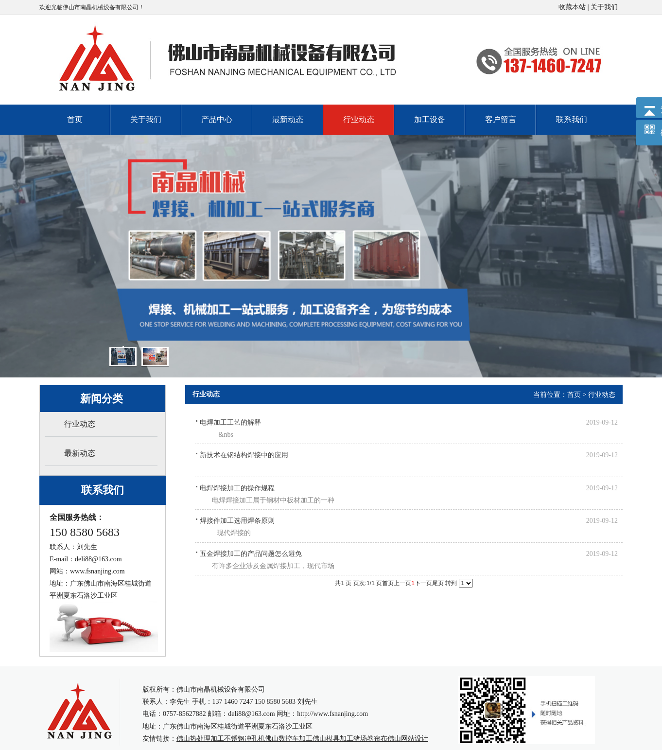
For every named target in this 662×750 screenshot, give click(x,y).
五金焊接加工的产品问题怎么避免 (251, 553)
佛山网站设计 (407, 738)
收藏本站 (572, 7)
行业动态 (601, 394)
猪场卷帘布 (370, 738)
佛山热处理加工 (200, 738)
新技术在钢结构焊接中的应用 (244, 455)
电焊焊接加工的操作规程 (237, 488)
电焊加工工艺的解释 (230, 422)
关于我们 (604, 7)
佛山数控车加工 (289, 738)
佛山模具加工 (333, 738)
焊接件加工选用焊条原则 (237, 520)
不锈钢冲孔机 (244, 738)
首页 (574, 394)
